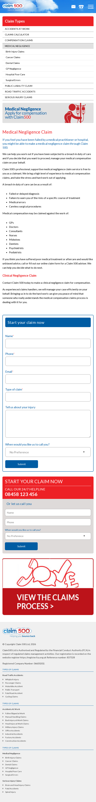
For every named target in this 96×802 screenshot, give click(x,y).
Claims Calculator (17, 34)
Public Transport (12, 690)
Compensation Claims (19, 40)
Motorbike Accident (14, 686)
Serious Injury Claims (18, 97)
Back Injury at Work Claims (17, 720)
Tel (81, 7)
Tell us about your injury (20, 407)
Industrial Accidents (14, 734)
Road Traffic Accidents (20, 91)
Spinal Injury (10, 792)
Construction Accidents (15, 741)
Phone (10, 354)
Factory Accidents (13, 737)
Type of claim (14, 389)
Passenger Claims (13, 683)
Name (9, 336)
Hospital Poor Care (15, 74)
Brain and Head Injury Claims (17, 785)
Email (73, 7)
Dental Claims (13, 63)
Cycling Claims (11, 697)
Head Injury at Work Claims (17, 724)
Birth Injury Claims (15, 51)
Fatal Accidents (12, 789)
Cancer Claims (13, 57)
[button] (91, 6)
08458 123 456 (21, 493)
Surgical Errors (13, 80)
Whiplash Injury (12, 679)
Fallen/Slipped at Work (15, 713)
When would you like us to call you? (27, 444)
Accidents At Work (17, 28)
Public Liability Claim (18, 85)
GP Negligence (13, 68)
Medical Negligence (17, 46)
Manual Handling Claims (15, 717)
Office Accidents (12, 731)
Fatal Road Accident (13, 693)
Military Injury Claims (14, 727)
